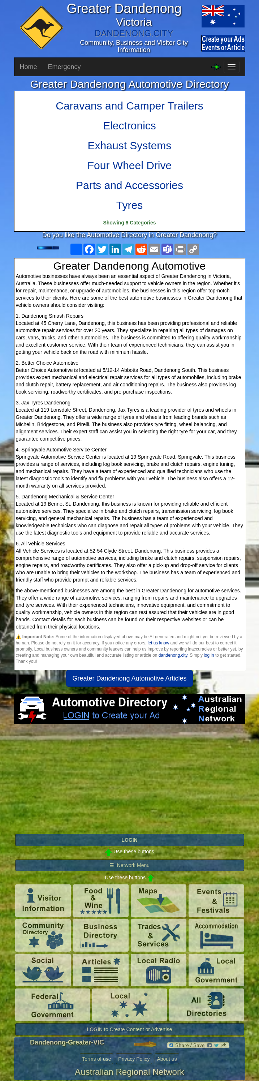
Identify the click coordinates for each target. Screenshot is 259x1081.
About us (167, 1059)
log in (209, 655)
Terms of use (96, 1059)
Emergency (64, 66)
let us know (158, 642)
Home (28, 66)
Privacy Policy (134, 1059)
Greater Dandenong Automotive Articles (129, 678)
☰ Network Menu (129, 865)
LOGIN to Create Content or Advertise (129, 1029)
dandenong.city (173, 655)
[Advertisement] (129, 782)
